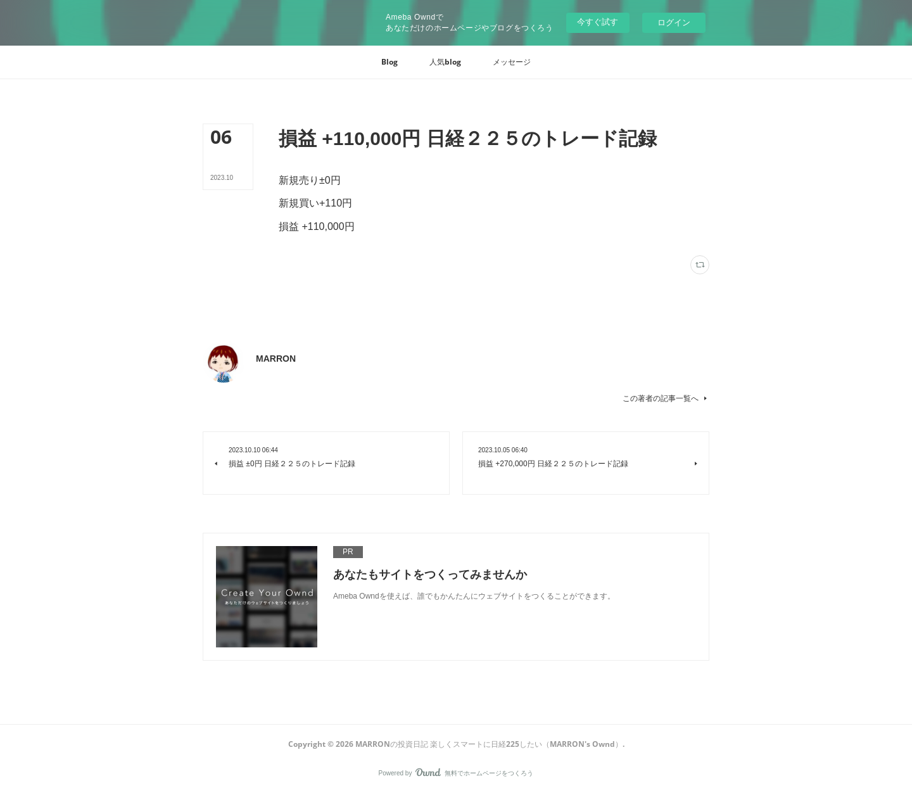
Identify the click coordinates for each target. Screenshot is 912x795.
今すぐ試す (597, 22)
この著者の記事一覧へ (666, 398)
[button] (389, 62)
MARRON (276, 358)
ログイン (673, 22)
